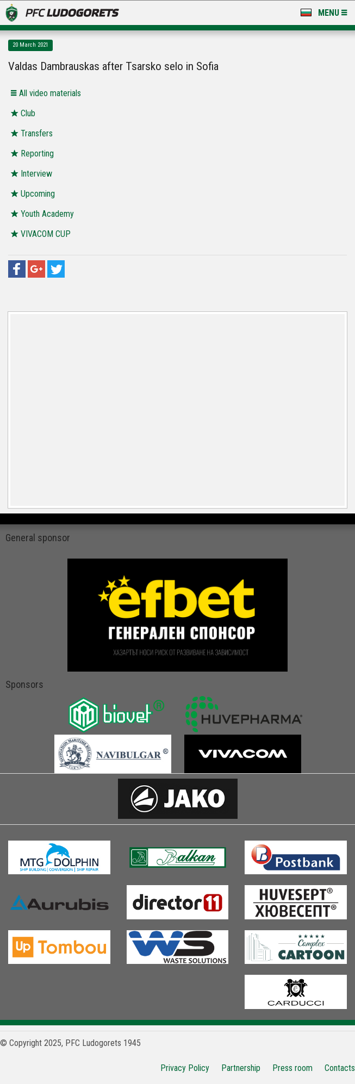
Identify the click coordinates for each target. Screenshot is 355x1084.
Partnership (240, 1068)
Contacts (340, 1068)
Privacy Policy (184, 1068)
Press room (292, 1068)
